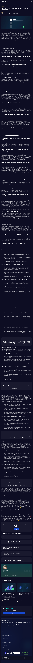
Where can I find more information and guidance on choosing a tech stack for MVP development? (14, 559)
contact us (20, 518)
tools (14, 123)
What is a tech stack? (7, 536)
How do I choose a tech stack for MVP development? (11, 548)
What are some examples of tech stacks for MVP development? (13, 554)
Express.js (5, 254)
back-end (15, 268)
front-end (9, 268)
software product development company (23, 510)
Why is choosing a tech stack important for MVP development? (13, 542)
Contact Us (17, 529)
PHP (29, 350)
